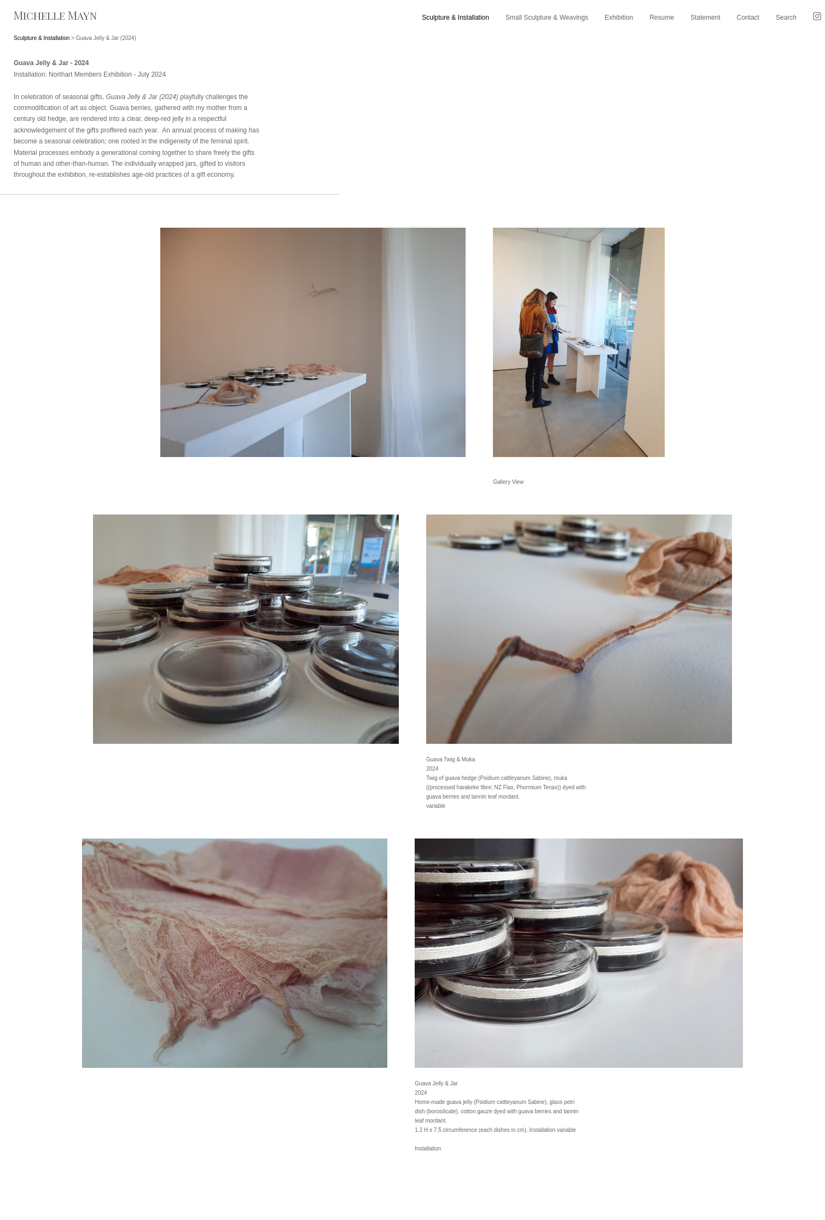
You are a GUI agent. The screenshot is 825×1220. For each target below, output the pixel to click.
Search (786, 17)
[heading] (88, 19)
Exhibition (619, 17)
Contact (748, 17)
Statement (705, 17)
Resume (661, 17)
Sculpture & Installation (455, 17)
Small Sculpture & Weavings (547, 17)
